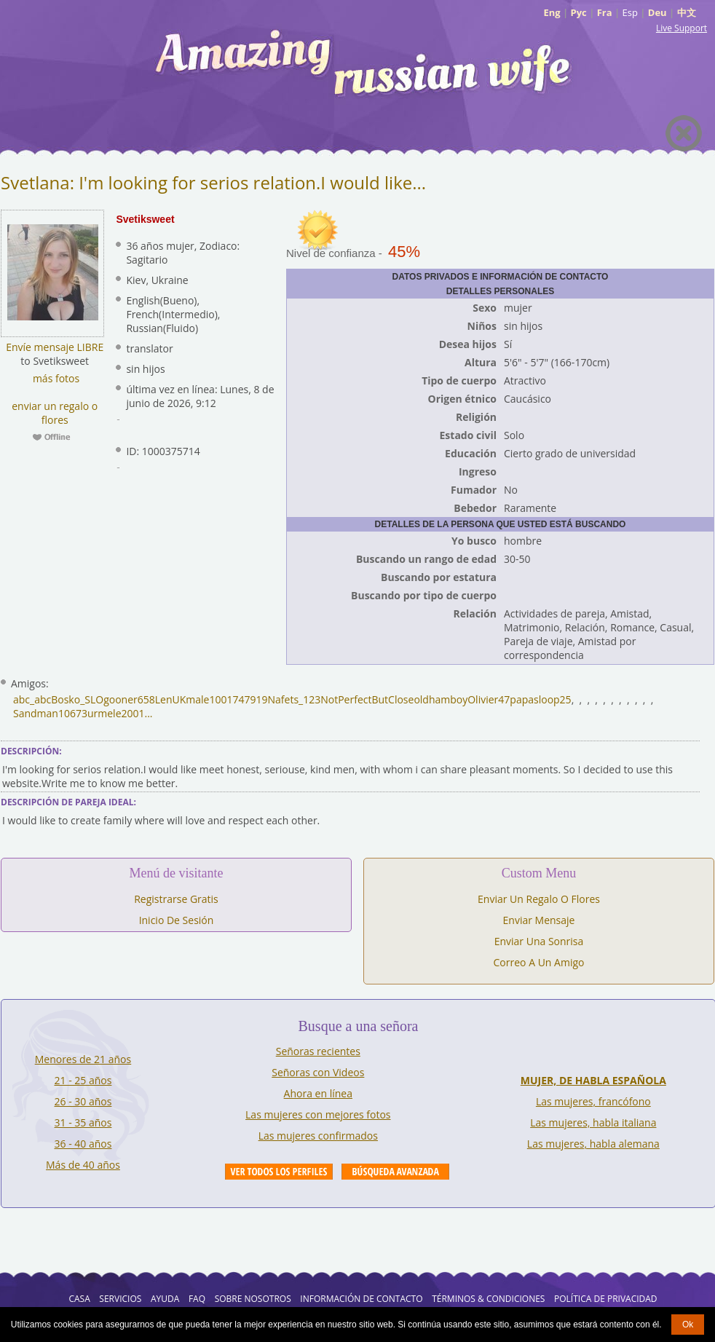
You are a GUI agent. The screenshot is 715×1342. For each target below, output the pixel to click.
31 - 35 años (83, 1122)
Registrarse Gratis (176, 899)
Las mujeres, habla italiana (593, 1122)
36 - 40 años (83, 1143)
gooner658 (129, 699)
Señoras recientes (318, 1051)
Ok (687, 1324)
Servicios (120, 1298)
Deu (657, 12)
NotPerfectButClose (367, 699)
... (149, 713)
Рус (579, 12)
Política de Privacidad (605, 1298)
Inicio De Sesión (176, 920)
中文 (686, 12)
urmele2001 (116, 713)
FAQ (197, 1298)
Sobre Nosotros (253, 1298)
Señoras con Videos (318, 1072)
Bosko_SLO (77, 699)
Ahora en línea (318, 1093)
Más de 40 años (83, 1165)
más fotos (54, 378)
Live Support (681, 28)
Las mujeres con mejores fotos (317, 1114)
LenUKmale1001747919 (211, 699)
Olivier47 (488, 699)
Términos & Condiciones (488, 1298)
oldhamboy (440, 699)
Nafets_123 (294, 699)
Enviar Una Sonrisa (539, 941)
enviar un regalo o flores (55, 413)
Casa (79, 1298)
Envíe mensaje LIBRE (54, 347)
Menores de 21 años (83, 1059)
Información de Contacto (361, 1298)
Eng (551, 12)
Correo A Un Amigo (539, 962)
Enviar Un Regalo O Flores (539, 899)
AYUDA (165, 1298)
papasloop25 (540, 699)
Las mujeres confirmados (318, 1135)
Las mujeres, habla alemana (593, 1143)
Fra (604, 12)
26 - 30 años (83, 1101)
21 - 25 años (83, 1080)
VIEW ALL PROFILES (279, 1172)
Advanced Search (395, 1172)
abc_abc (32, 699)
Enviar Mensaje (539, 920)
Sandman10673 (50, 713)
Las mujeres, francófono (593, 1101)
